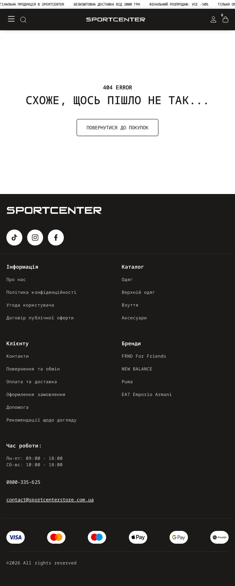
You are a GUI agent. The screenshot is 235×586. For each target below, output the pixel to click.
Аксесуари (134, 318)
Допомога (17, 407)
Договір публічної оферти (40, 318)
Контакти (17, 356)
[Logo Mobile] (116, 20)
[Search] (23, 19)
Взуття (130, 305)
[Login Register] (213, 19)
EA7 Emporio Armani (147, 394)
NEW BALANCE (137, 369)
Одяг (127, 279)
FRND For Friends (144, 356)
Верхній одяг (139, 292)
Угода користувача (30, 305)
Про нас (16, 279)
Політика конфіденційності (41, 292)
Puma (127, 381)
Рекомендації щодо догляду (41, 420)
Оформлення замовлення (35, 394)
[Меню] (11, 19)
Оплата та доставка (31, 381)
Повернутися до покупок (117, 127)
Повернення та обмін (33, 369)
